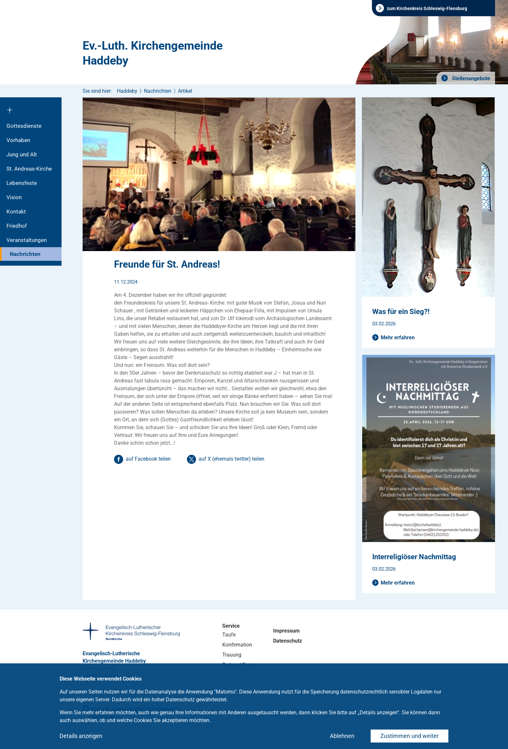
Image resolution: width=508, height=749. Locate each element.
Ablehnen (342, 735)
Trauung (231, 655)
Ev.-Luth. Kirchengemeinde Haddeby (153, 53)
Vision (14, 197)
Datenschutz (287, 641)
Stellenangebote (470, 78)
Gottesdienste (23, 126)
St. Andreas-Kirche (29, 168)
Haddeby (127, 91)
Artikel (185, 91)
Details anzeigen (81, 735)
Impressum (286, 631)
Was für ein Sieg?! (401, 312)
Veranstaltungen (26, 240)
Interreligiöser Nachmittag (414, 557)
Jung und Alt (21, 154)
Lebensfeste (21, 183)
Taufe (229, 635)
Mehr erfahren (398, 337)
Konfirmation (237, 645)
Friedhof (16, 226)
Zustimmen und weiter (409, 735)
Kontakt (16, 211)
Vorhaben (18, 140)
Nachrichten (25, 254)
